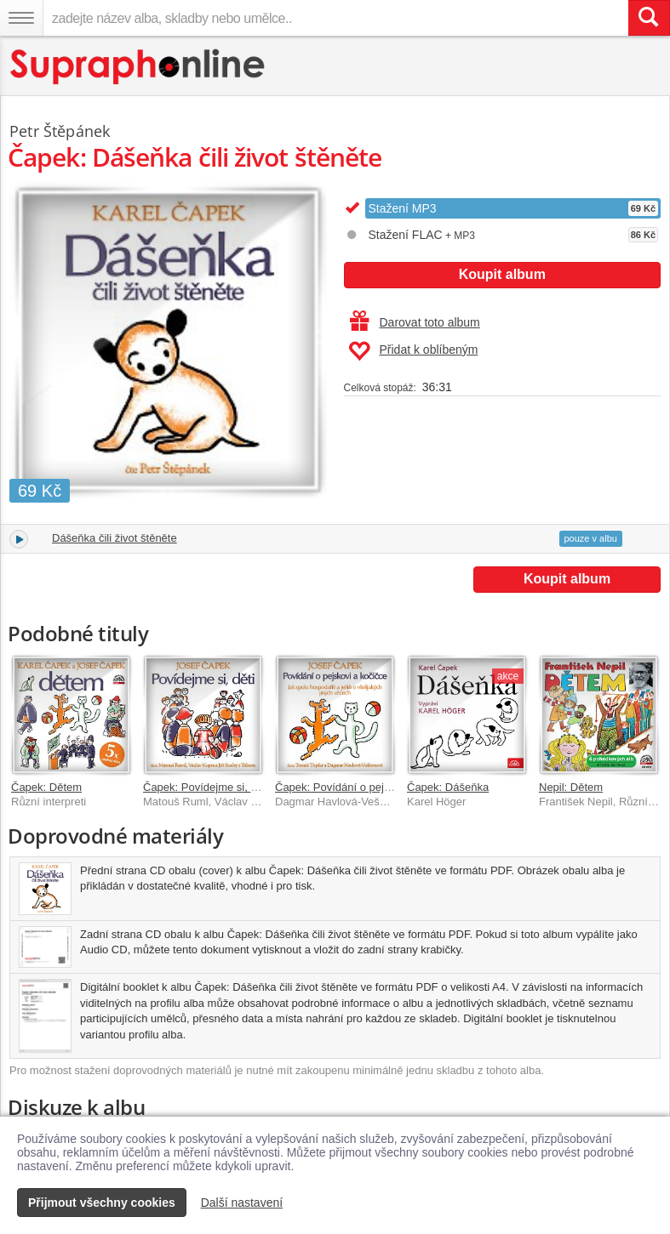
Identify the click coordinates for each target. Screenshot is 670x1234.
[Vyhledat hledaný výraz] (648, 18)
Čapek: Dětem (46, 787)
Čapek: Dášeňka (448, 787)
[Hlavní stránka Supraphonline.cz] (138, 67)
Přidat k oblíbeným (413, 351)
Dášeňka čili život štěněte (114, 538)
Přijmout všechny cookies (101, 1202)
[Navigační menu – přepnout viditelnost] (21, 18)
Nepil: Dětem (571, 787)
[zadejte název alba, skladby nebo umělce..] (335, 18)
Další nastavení (242, 1202)
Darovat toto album (415, 322)
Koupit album (502, 274)
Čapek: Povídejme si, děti (205, 787)
